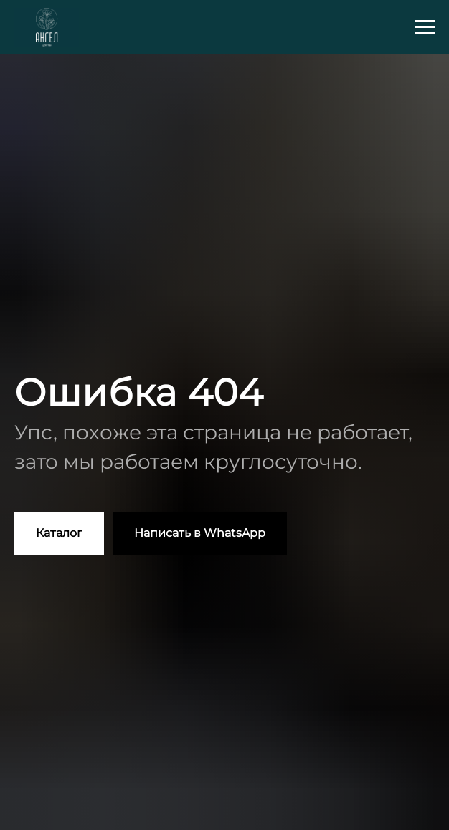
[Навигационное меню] (425, 27)
